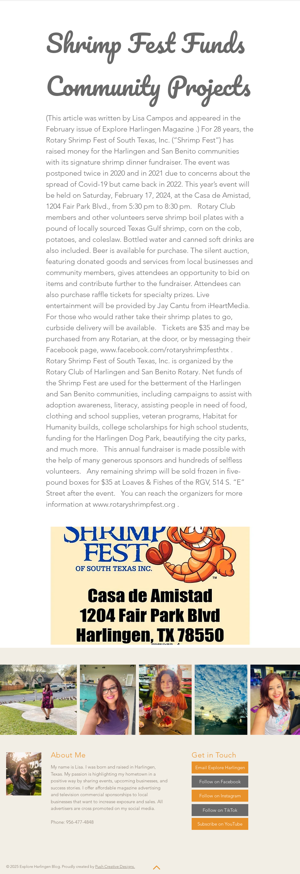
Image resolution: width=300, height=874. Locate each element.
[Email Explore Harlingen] (220, 767)
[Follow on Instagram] (220, 796)
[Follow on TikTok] (220, 810)
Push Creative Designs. (115, 866)
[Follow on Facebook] (220, 782)
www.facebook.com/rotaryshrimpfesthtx (164, 349)
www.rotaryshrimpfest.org (134, 504)
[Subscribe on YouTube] (220, 824)
